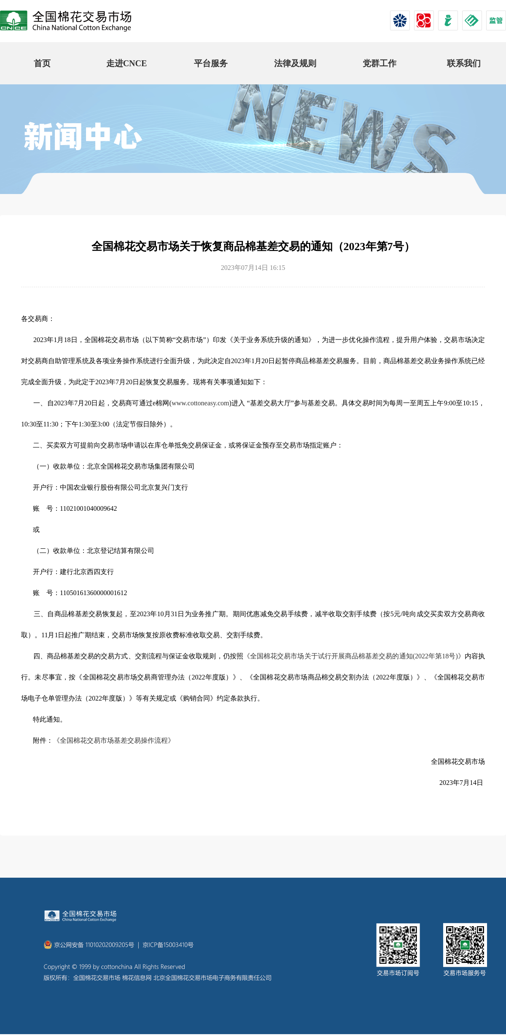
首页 (42, 63)
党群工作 (379, 63)
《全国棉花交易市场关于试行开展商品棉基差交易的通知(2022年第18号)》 (354, 656)
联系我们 (464, 63)
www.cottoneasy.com (200, 403)
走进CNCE (126, 63)
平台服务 (211, 63)
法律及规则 (295, 63)
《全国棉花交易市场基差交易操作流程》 (114, 740)
